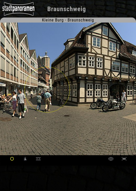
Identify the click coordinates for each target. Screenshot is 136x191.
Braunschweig (66, 9)
